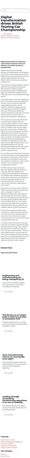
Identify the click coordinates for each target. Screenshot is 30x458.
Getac (3, 92)
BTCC (18, 137)
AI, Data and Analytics (12, 36)
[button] (15, 8)
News (2, 36)
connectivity (14, 210)
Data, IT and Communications (10, 38)
